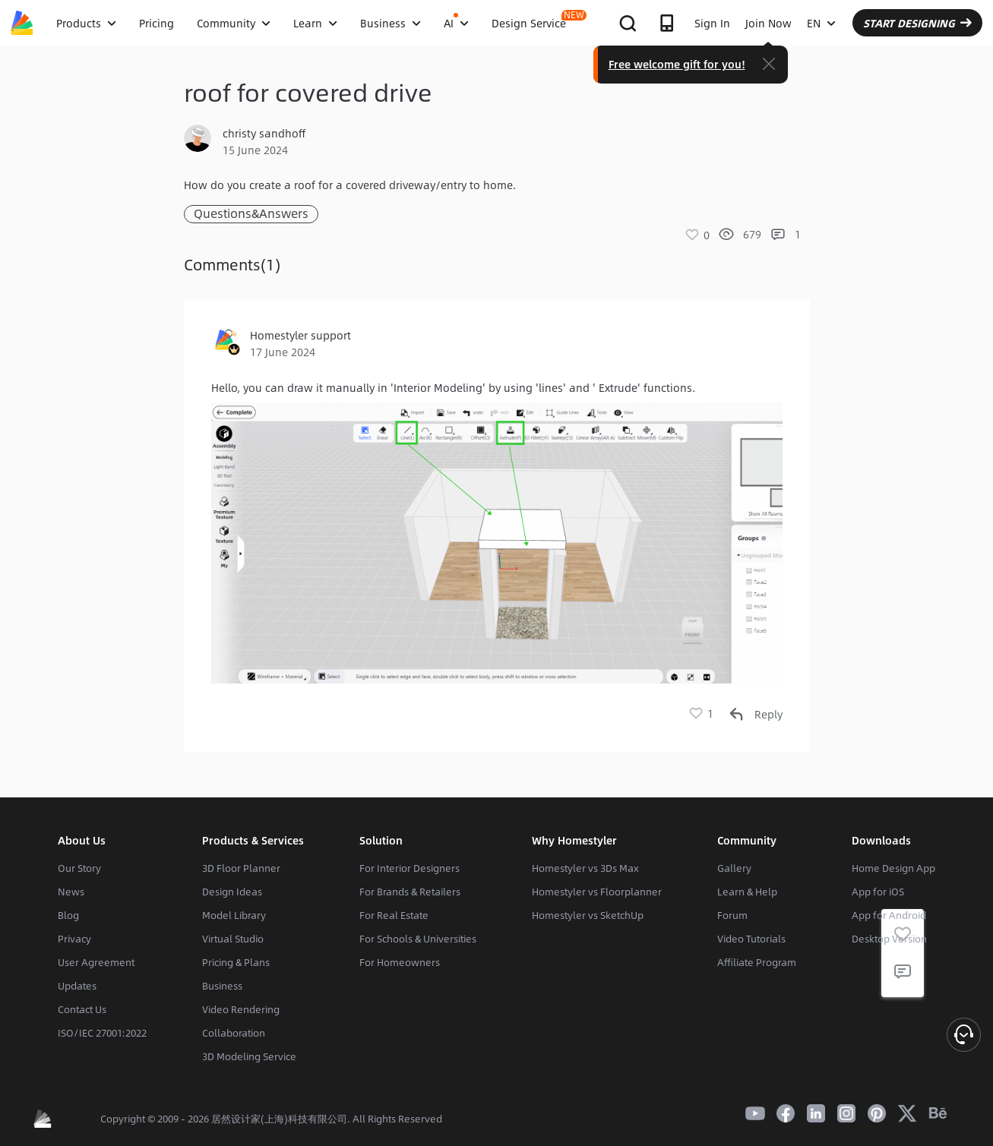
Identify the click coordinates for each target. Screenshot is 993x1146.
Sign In (712, 22)
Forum (732, 915)
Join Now (768, 22)
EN (821, 22)
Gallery (734, 868)
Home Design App (893, 868)
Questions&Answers (251, 214)
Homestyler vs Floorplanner (597, 891)
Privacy (74, 938)
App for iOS (878, 891)
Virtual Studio (233, 938)
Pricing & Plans (236, 962)
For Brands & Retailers (409, 891)
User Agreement (96, 962)
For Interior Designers (409, 868)
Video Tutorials (751, 938)
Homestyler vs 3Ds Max (585, 868)
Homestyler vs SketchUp (588, 915)
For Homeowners (399, 962)
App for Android (889, 915)
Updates (77, 985)
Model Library (234, 915)
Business (222, 985)
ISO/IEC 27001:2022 (102, 1032)
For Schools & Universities (417, 938)
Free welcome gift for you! (677, 63)
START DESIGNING (917, 22)
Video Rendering (241, 1009)
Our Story (79, 868)
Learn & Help (747, 891)
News (71, 891)
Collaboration (233, 1032)
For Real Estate (394, 915)
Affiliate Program (756, 962)
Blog (68, 915)
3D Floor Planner (241, 868)
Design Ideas (232, 891)
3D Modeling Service (249, 1056)
